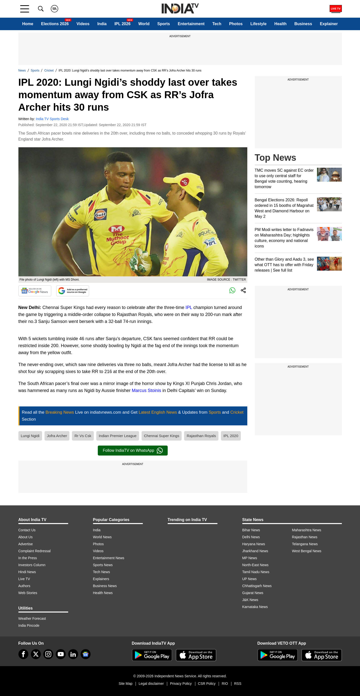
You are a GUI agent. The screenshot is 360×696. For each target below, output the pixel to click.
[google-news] (86, 654)
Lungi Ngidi (30, 436)
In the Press (27, 558)
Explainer (329, 24)
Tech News (101, 572)
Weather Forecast (32, 618)
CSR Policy (207, 684)
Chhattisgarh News (257, 586)
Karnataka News (255, 607)
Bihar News (251, 530)
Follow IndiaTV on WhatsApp (132, 451)
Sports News (103, 565)
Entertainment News (108, 558)
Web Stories (27, 593)
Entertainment (191, 24)
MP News (249, 558)
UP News (249, 579)
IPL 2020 (230, 436)
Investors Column (32, 565)
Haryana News (253, 544)
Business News (105, 586)
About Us (25, 537)
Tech (216, 24)
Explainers (101, 579)
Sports (163, 24)
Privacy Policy (181, 684)
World (144, 24)
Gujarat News (252, 593)
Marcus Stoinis (146, 390)
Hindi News (27, 572)
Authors (24, 586)
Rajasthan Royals (201, 436)
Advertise (25, 544)
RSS (237, 684)
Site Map (125, 684)
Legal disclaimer (151, 684)
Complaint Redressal (34, 551)
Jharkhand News (255, 551)
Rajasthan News (304, 537)
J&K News (250, 600)
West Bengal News (306, 551)
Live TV (24, 579)
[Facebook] (23, 654)
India (101, 24)
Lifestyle (259, 24)
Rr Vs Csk (82, 436)
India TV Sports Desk (52, 119)
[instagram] (48, 654)
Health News (103, 593)
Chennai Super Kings (161, 436)
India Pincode (29, 625)
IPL (189, 307)
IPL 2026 (122, 24)
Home (27, 24)
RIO (225, 684)
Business (303, 24)
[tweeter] (36, 654)
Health (280, 24)
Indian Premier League (118, 436)
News (22, 70)
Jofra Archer (57, 436)
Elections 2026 (55, 24)
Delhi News (251, 537)
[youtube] (61, 654)
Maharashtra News (306, 530)
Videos (83, 24)
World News (102, 537)
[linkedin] (73, 654)
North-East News (255, 565)
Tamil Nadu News (255, 572)
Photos (236, 24)
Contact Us (27, 530)
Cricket (48, 70)
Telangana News (305, 544)
